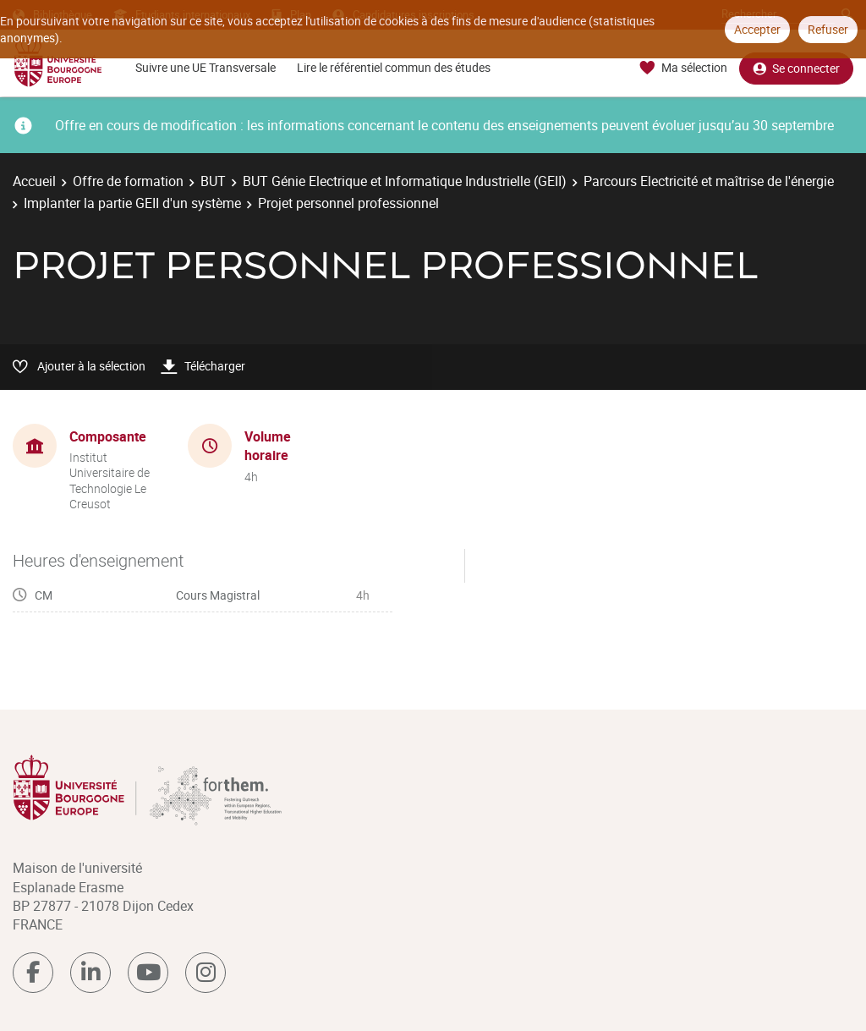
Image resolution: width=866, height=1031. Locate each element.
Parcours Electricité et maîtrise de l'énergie (709, 181)
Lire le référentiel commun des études (394, 67)
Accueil (34, 181)
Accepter (757, 29)
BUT (213, 181)
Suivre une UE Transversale (205, 67)
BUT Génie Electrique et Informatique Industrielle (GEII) (405, 181)
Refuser (828, 29)
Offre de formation (128, 181)
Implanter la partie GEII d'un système (132, 203)
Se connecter (796, 68)
